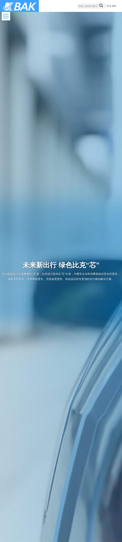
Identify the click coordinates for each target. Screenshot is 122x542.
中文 (109, 6)
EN (114, 6)
